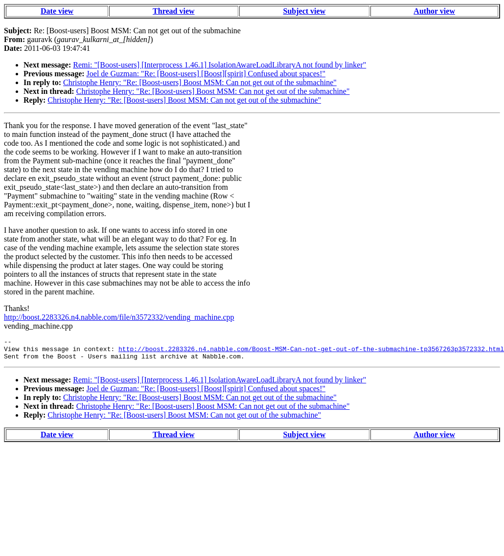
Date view (57, 11)
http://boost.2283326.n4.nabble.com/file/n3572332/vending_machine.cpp (119, 317)
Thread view (173, 11)
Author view (434, 11)
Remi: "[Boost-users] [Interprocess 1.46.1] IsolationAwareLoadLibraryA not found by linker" (219, 65)
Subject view (304, 11)
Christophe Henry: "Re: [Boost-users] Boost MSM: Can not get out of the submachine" (200, 82)
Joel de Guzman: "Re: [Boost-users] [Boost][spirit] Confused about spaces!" (206, 73)
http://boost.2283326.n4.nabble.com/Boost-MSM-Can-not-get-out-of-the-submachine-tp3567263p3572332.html (311, 351)
